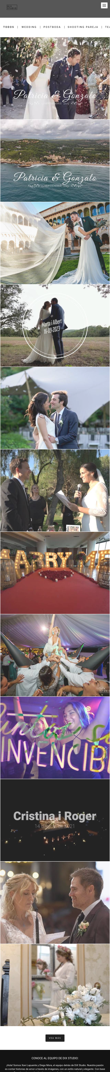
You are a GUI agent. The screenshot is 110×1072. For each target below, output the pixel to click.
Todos (8, 27)
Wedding (29, 27)
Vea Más (55, 1038)
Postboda (52, 27)
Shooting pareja (83, 27)
